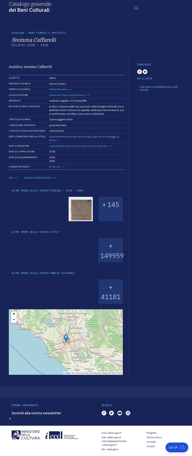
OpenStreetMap (81, 373)
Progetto (152, 432)
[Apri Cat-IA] (177, 447)
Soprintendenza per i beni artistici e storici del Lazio (78, 146)
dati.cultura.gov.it (111, 437)
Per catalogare (110, 449)
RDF (11, 177)
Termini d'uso (154, 437)
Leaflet (67, 373)
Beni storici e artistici (47, 32)
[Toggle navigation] (136, 8)
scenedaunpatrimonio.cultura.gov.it (114, 443)
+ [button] (14, 314)
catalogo (18, 32)
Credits (151, 446)
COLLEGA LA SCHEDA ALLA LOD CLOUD (159, 88)
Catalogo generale (30, 6)
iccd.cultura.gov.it (111, 432)
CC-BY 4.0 (54, 166)
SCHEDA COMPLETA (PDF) (38, 177)
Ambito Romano (58, 89)
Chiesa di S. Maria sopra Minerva (67, 95)
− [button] (14, 320)
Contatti (151, 441)
